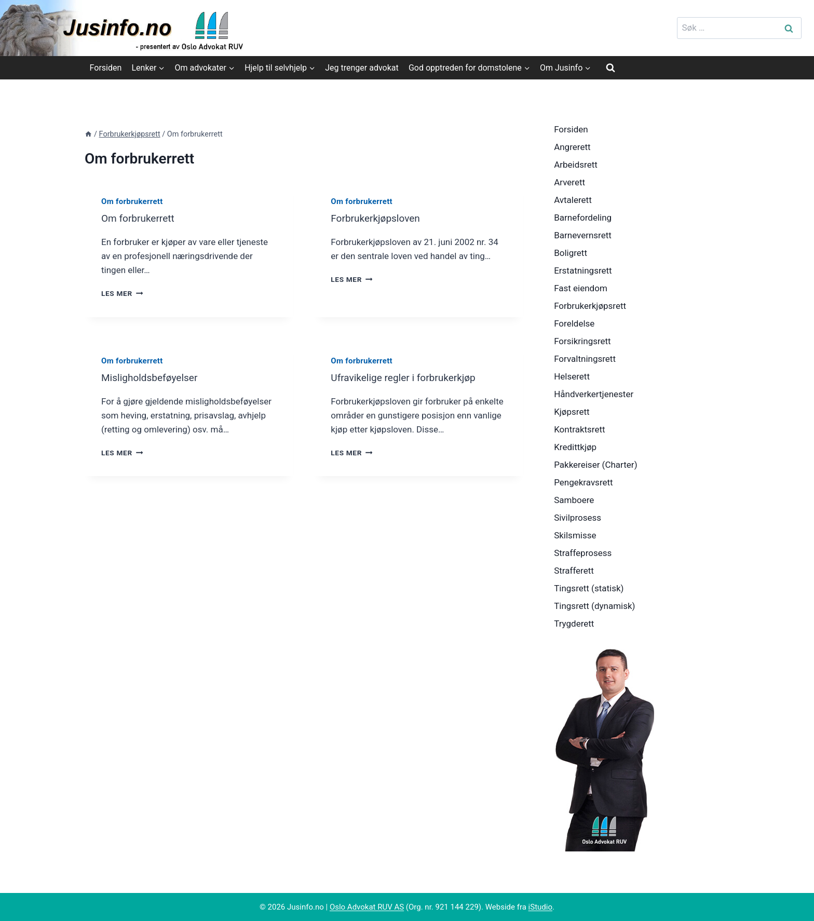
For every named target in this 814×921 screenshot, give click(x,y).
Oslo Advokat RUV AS (367, 907)
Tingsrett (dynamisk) (594, 606)
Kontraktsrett (579, 429)
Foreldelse (574, 323)
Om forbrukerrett (132, 201)
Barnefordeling (583, 217)
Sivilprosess (577, 517)
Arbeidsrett (576, 164)
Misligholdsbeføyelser (149, 378)
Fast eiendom (580, 288)
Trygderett (574, 623)
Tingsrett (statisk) (588, 588)
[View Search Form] (610, 67)
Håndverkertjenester (593, 394)
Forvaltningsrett (585, 359)
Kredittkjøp (575, 447)
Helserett (572, 376)
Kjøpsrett (571, 412)
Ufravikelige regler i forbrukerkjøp (403, 378)
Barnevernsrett (583, 235)
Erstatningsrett (583, 270)
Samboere (574, 500)
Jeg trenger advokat (361, 68)
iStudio (540, 907)
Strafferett (574, 570)
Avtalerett (573, 200)
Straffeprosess (583, 553)
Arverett (569, 182)
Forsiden (106, 68)
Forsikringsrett (582, 341)
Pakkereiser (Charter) (595, 464)
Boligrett (570, 253)
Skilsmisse (575, 535)
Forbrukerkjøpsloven (375, 218)
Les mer (122, 293)
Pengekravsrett (583, 482)
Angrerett (572, 147)
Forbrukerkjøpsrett (590, 306)
